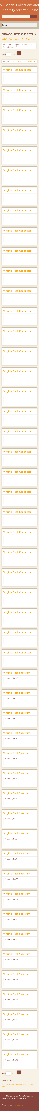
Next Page (19, 53)
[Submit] (35, 16)
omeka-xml (31, 1084)
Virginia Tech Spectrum (16, 672)
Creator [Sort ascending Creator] (19, 62)
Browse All (7, 39)
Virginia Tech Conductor (17, 70)
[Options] (32, 16)
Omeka (19, 1105)
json (24, 1084)
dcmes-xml (19, 1084)
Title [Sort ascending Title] (12, 62)
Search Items (31, 39)
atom (3, 1084)
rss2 (3, 1087)
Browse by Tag (18, 39)
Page (6, 54)
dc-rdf (11, 1084)
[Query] (19, 16)
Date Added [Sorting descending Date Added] (28, 62)
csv (7, 1084)
